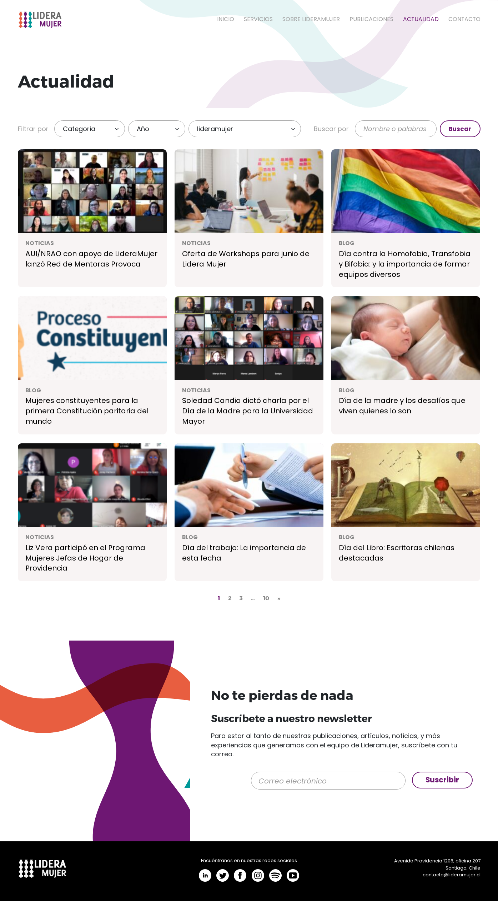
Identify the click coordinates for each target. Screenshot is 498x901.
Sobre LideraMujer (311, 19)
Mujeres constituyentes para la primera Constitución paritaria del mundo (87, 410)
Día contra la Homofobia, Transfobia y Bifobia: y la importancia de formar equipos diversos (405, 264)
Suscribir (442, 780)
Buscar (460, 129)
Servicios (258, 19)
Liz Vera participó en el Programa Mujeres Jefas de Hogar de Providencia (85, 558)
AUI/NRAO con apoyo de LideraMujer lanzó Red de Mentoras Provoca (91, 259)
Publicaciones (371, 19)
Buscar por (331, 128)
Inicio (225, 19)
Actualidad (421, 19)
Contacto (464, 19)
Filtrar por (33, 128)
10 (266, 597)
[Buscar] (396, 128)
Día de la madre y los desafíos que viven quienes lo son (402, 405)
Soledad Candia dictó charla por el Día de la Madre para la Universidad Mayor (247, 410)
